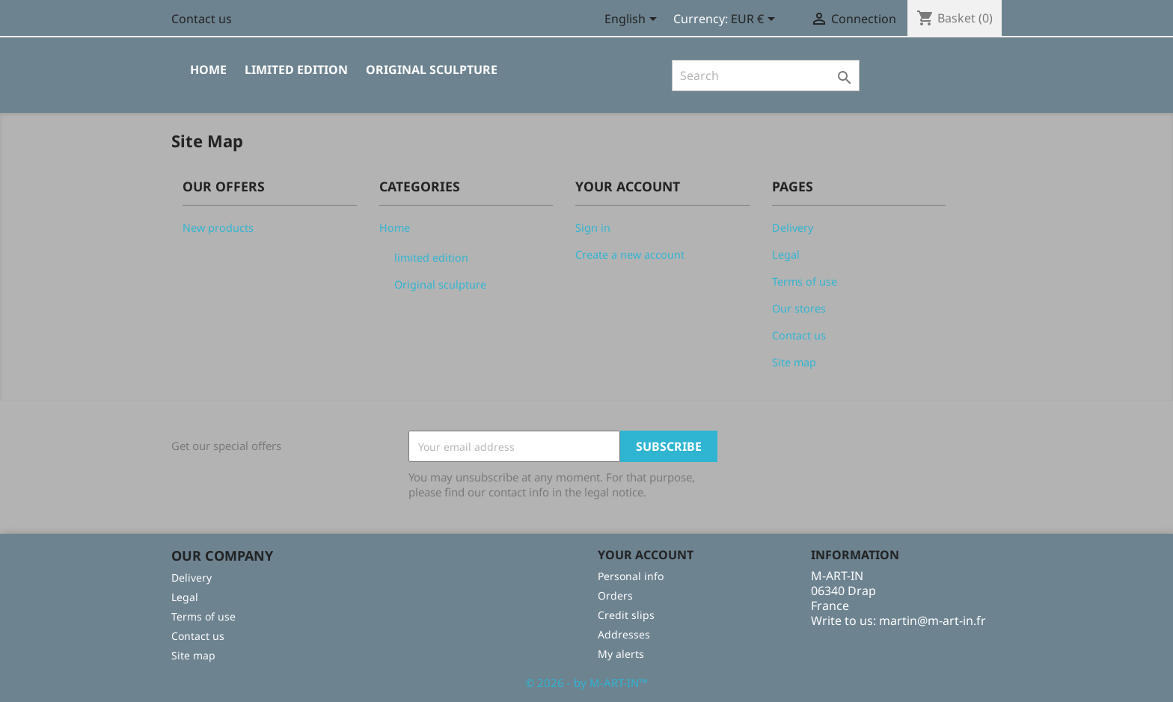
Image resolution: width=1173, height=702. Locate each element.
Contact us (201, 18)
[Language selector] (633, 20)
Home (208, 69)
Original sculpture (431, 69)
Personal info (631, 576)
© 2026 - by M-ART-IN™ (586, 682)
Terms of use (804, 281)
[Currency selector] (755, 20)
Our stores (799, 308)
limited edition (296, 69)
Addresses (624, 634)
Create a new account (629, 254)
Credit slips (626, 615)
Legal (786, 254)
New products (218, 228)
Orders (615, 595)
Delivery (792, 228)
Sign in (592, 228)
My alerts (621, 654)
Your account (645, 554)
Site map (794, 362)
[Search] (766, 75)
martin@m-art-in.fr (932, 620)
